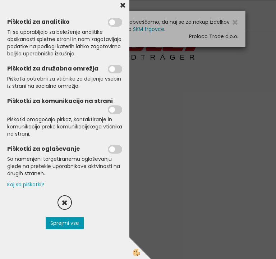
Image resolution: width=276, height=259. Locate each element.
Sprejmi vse (64, 223)
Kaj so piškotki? (25, 184)
